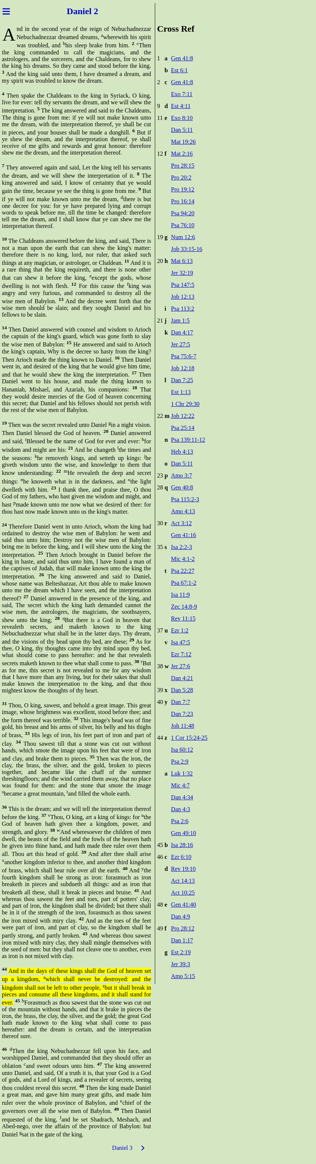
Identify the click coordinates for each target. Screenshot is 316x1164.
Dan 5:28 (182, 690)
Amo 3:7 (181, 475)
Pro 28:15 (182, 165)
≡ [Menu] (6, 11)
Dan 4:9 (180, 916)
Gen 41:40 (183, 904)
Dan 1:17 (182, 940)
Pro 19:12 (182, 189)
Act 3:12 (181, 523)
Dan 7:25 (182, 380)
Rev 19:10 (183, 869)
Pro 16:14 (182, 201)
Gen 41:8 (182, 58)
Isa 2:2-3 (181, 547)
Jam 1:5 (180, 320)
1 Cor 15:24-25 (189, 738)
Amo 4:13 (183, 511)
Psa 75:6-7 (183, 356)
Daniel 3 (122, 1148)
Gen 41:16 (183, 535)
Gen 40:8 (182, 487)
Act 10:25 (183, 892)
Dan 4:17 (182, 332)
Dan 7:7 (180, 702)
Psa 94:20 (182, 213)
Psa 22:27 (182, 571)
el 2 (94, 11)
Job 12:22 (182, 416)
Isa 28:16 (182, 845)
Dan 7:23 (182, 714)
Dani (73, 11)
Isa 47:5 (180, 642)
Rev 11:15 (183, 618)
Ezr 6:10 (181, 857)
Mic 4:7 (180, 785)
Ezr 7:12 (181, 654)
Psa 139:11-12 (188, 440)
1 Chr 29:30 (185, 404)
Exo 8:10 (182, 118)
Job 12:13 (182, 297)
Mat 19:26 (183, 142)
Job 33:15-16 (186, 249)
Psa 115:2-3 (185, 499)
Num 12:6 (183, 237)
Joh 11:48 (182, 726)
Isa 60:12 (182, 749)
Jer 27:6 (180, 666)
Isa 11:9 (180, 594)
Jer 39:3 (180, 964)
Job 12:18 (182, 368)
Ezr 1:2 (179, 630)
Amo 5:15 (183, 976)
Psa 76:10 (182, 225)
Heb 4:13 (182, 451)
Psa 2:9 (179, 761)
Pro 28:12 (182, 928)
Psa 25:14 (182, 428)
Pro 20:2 (181, 177)
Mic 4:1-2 (183, 559)
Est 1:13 (181, 392)
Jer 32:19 (182, 273)
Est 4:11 (180, 106)
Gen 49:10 (183, 833)
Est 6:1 (179, 70)
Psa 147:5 (182, 285)
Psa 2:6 (179, 821)
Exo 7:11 (182, 94)
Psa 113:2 (182, 308)
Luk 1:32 (182, 773)
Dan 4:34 (182, 797)
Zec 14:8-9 (184, 606)
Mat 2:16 (182, 153)
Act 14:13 (183, 881)
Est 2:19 (181, 952)
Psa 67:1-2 (183, 583)
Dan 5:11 (182, 130)
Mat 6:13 (182, 261)
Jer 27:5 (180, 344)
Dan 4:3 (180, 809)
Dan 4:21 (182, 678)
